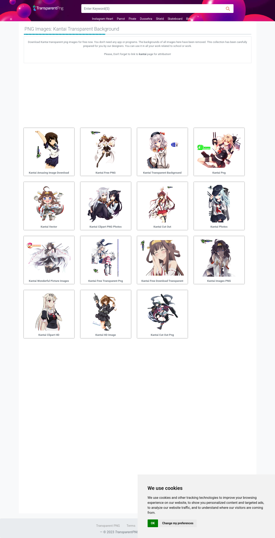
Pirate (132, 18)
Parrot (121, 18)
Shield (160, 18)
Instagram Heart (102, 18)
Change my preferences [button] (177, 523)
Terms (131, 526)
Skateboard (175, 18)
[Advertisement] (137, 94)
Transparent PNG (108, 526)
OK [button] (153, 523)
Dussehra (146, 18)
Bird (188, 18)
